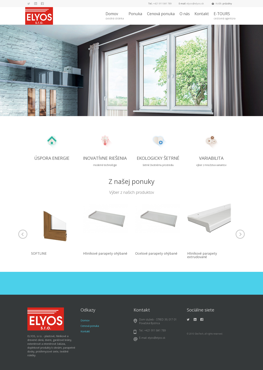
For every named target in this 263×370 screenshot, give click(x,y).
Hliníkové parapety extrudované (202, 255)
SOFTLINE (39, 253)
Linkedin (35, 3)
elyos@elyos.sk (195, 3)
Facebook (42, 3)
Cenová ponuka (161, 13)
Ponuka (135, 13)
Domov (115, 16)
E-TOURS (224, 16)
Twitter (28, 3)
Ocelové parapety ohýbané (156, 253)
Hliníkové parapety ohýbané (105, 253)
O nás (185, 13)
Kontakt (202, 13)
